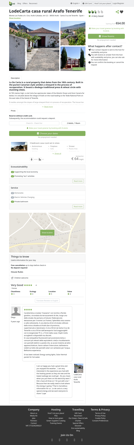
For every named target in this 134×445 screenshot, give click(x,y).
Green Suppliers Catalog (55, 421)
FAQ (55, 416)
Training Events (56, 423)
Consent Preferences (100, 421)
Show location (15, 18)
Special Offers (78, 423)
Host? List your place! (102, 3)
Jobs (33, 418)
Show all (56, 153)
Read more (47, 107)
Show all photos (78, 69)
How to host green (56, 418)
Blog (19, 3)
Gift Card (87, 3)
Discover (78, 426)
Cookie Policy (100, 418)
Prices (13, 111)
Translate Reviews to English (47, 300)
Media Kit (33, 416)
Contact (34, 423)
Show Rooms (106, 36)
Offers (25, 3)
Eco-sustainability (78, 428)
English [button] (74, 3)
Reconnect (33, 3)
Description (15, 78)
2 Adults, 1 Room (73, 123)
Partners (33, 421)
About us (33, 413)
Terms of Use (100, 413)
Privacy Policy (100, 416)
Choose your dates (47, 133)
